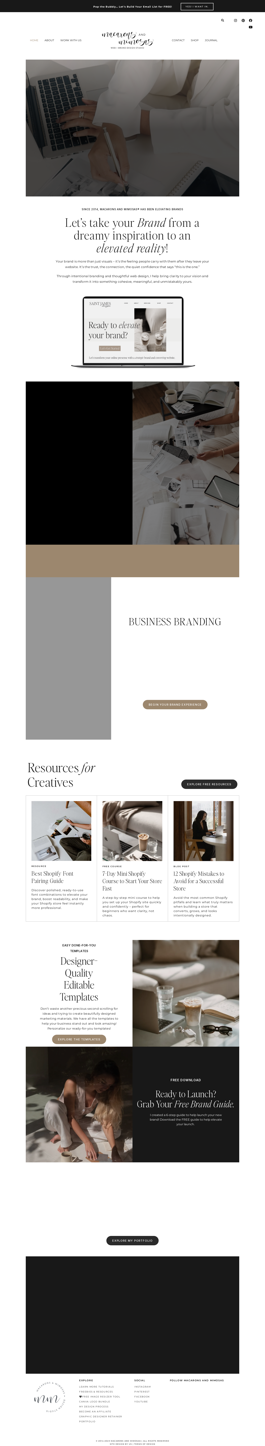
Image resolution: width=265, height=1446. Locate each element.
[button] (71, 40)
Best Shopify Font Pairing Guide (52, 877)
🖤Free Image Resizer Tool (99, 1396)
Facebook (142, 1396)
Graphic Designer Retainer (100, 1416)
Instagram (142, 1386)
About (49, 40)
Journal (211, 40)
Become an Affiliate (95, 1411)
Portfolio (87, 1421)
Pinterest (142, 1391)
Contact (178, 40)
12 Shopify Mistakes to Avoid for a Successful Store (199, 881)
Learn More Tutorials (96, 1386)
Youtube (141, 1401)
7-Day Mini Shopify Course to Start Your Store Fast (132, 881)
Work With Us (71, 40)
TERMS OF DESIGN (144, 1444)
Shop (195, 40)
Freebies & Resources (96, 1391)
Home (34, 40)
